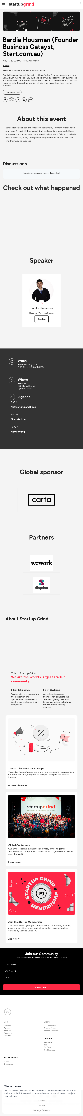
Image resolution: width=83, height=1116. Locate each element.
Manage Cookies (41, 1110)
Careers (7, 1061)
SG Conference (50, 1026)
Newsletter (48, 1042)
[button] (80, 3)
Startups (7, 1031)
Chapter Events (50, 1028)
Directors (7, 1036)
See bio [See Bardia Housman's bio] (42, 319)
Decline (41, 1105)
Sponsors (8, 1033)
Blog (45, 1045)
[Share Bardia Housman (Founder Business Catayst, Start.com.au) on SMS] (30, 99)
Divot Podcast (49, 1050)
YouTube (47, 1047)
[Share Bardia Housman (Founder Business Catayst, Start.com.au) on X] (11, 99)
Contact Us (8, 1064)
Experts (7, 1028)
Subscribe (40, 987)
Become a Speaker (51, 1031)
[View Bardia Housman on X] (41, 303)
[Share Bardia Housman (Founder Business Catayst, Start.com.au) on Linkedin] (18, 99)
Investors (7, 1026)
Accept (41, 1100)
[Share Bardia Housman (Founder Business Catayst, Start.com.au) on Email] (24, 99)
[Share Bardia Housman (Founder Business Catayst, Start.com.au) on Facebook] (5, 99)
